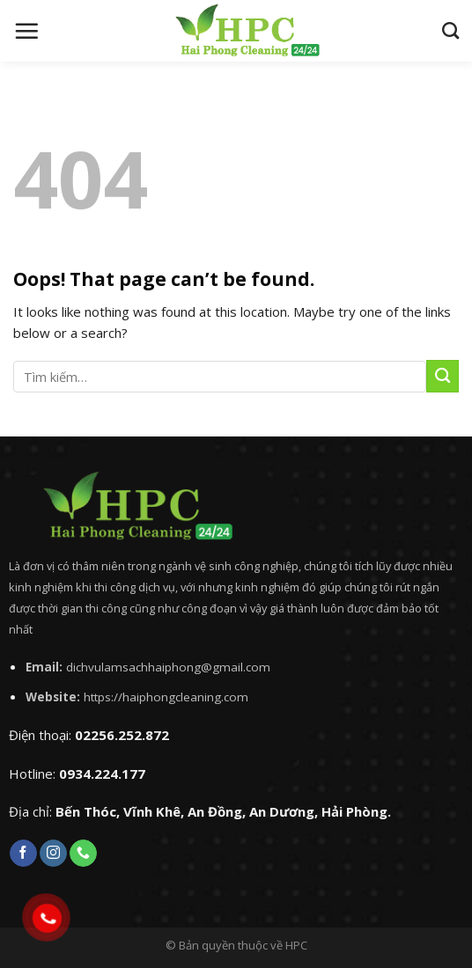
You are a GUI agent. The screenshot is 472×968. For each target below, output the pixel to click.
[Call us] (83, 854)
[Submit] (442, 376)
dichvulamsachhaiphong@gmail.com (168, 667)
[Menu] (26, 30)
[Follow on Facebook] (23, 854)
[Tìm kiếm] (450, 30)
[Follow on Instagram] (53, 854)
